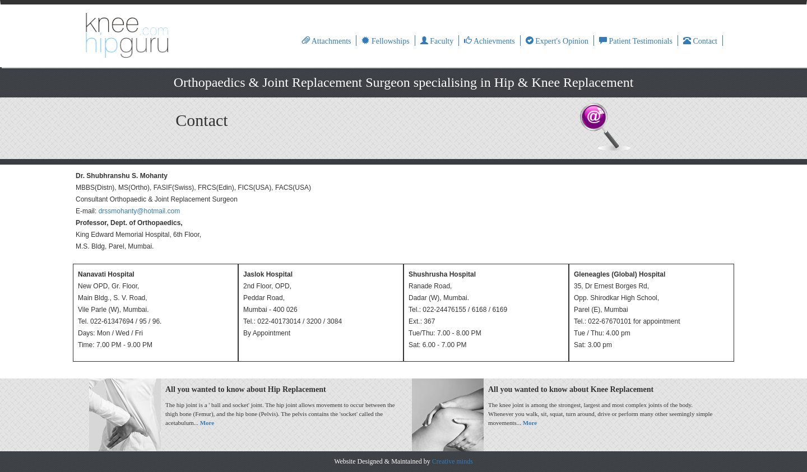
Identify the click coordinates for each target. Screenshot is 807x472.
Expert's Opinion (557, 40)
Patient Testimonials (635, 40)
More (207, 422)
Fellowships (385, 40)
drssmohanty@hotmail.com (139, 211)
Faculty (437, 40)
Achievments (489, 40)
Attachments (326, 40)
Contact (700, 40)
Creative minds (452, 461)
